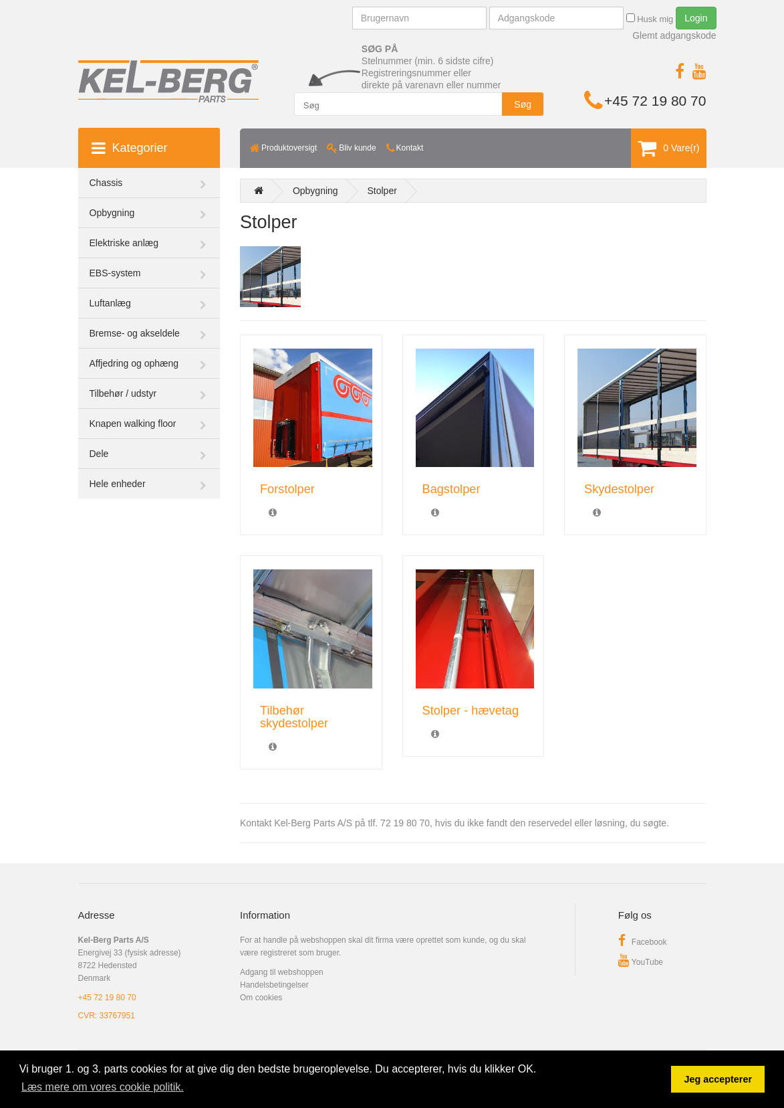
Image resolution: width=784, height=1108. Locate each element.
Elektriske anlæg (124, 243)
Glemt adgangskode (674, 35)
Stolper (382, 190)
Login (695, 18)
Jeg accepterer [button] (718, 1079)
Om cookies (261, 997)
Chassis (106, 182)
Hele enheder (118, 483)
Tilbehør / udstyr (123, 393)
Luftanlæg (110, 303)
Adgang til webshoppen (281, 972)
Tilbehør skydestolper (294, 717)
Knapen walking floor (133, 423)
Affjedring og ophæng (134, 363)
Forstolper (287, 489)
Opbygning (112, 212)
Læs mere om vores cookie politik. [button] (102, 1087)
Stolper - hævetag (470, 710)
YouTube (640, 962)
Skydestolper (619, 489)
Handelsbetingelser (274, 985)
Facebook (642, 942)
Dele (99, 453)
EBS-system (115, 273)
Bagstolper (451, 489)
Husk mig (650, 18)
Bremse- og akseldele (135, 333)
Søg (522, 104)
